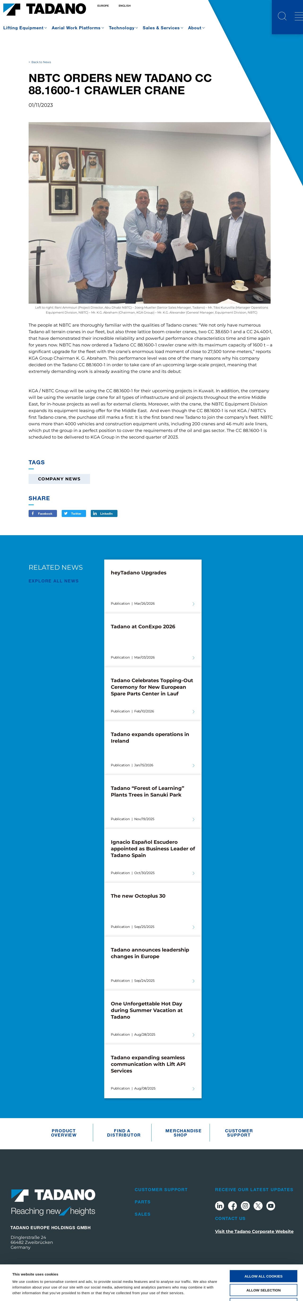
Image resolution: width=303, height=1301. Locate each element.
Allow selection (264, 1257)
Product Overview (64, 1133)
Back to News (41, 62)
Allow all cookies (264, 1243)
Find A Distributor (123, 1133)
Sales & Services (161, 27)
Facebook (45, 513)
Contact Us (230, 1218)
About (194, 27)
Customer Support (239, 1133)
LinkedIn (106, 513)
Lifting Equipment (23, 27)
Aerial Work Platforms (76, 27)
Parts (143, 1201)
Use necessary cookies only (263, 1271)
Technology (121, 27)
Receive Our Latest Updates (254, 1189)
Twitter (76, 513)
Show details (198, 1292)
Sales (143, 1214)
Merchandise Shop (181, 1133)
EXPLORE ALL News (54, 580)
